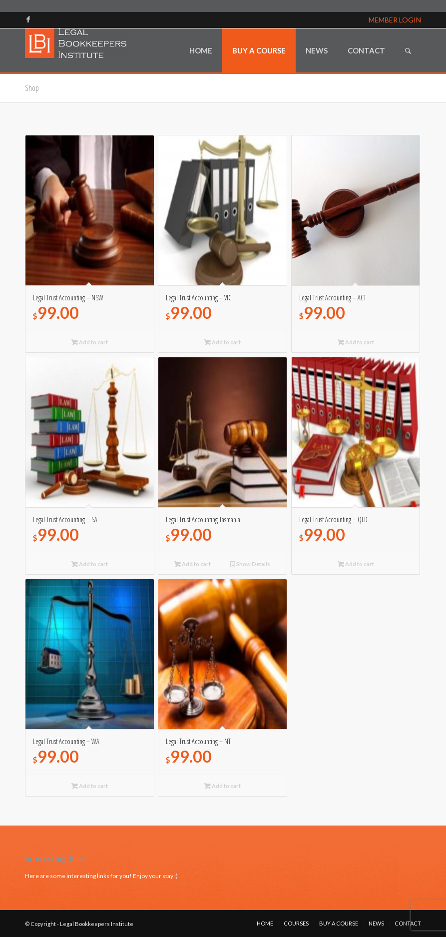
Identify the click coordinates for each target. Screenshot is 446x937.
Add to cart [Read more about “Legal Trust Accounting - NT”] (222, 786)
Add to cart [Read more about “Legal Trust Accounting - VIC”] (222, 342)
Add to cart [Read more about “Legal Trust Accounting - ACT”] (356, 342)
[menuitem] (200, 50)
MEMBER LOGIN (395, 19)
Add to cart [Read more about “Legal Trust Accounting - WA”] (89, 786)
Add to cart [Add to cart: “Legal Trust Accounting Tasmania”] (192, 564)
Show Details (250, 564)
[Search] (408, 50)
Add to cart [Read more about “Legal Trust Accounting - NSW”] (89, 342)
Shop (32, 87)
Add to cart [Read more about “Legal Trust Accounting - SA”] (89, 564)
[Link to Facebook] (27, 19)
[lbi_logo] (75, 50)
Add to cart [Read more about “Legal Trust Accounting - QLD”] (356, 564)
